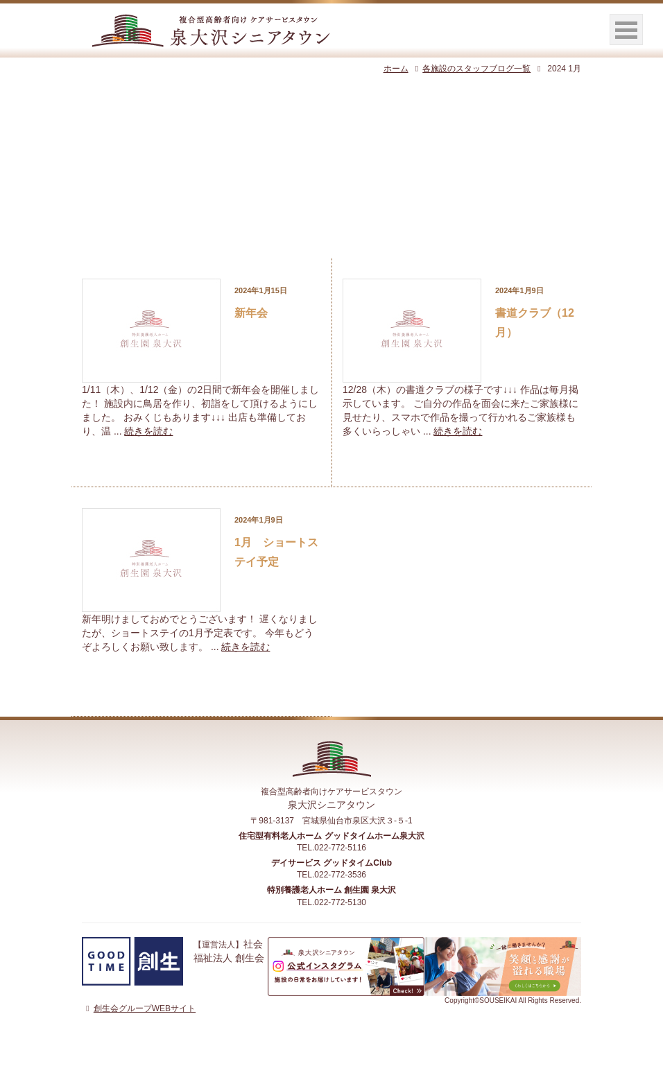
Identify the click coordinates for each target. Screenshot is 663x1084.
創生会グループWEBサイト (139, 1008)
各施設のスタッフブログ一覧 (471, 68)
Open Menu (626, 29)
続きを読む (148, 431)
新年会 (251, 313)
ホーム (396, 68)
